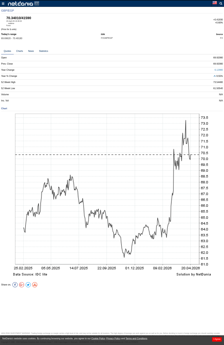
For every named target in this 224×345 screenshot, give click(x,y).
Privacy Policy (113, 338)
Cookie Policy (98, 338)
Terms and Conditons (136, 338)
